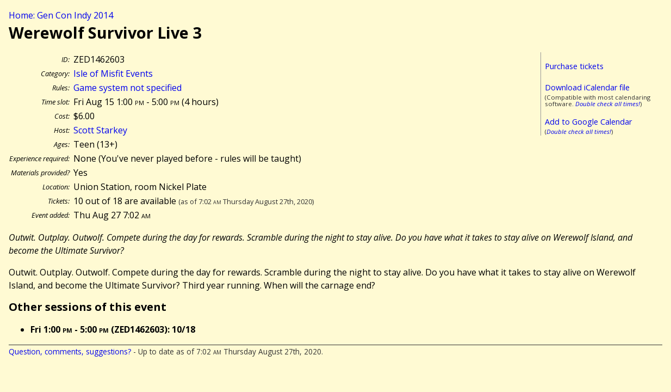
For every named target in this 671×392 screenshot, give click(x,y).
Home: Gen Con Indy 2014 (61, 15)
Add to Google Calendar (588, 122)
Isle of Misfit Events (113, 73)
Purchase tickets (574, 66)
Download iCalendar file (587, 87)
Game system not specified (127, 88)
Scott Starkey (100, 130)
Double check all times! (607, 104)
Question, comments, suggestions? (70, 351)
